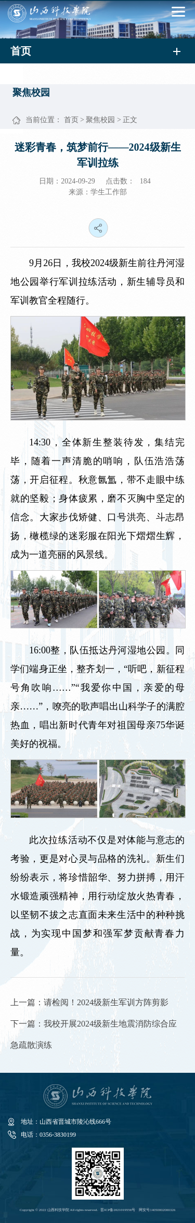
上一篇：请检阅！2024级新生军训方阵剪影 (89, 1002)
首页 (71, 120)
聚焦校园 (100, 120)
